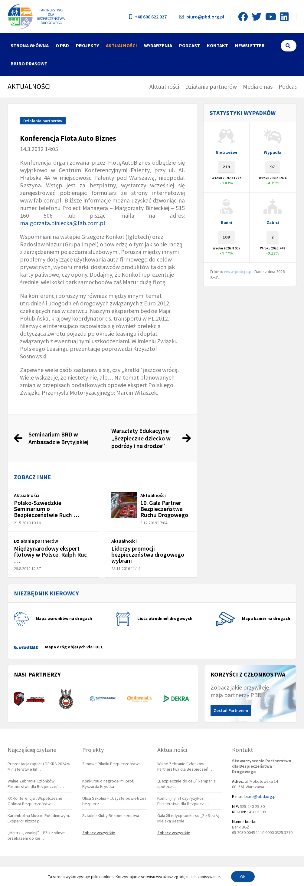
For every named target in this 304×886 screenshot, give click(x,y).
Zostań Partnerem (231, 710)
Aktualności (121, 45)
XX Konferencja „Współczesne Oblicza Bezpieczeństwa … (35, 800)
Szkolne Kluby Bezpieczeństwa (110, 815)
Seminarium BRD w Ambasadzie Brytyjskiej (58, 438)
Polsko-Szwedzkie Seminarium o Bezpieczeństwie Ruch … (46, 509)
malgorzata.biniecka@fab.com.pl (62, 223)
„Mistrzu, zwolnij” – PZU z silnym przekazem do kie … (37, 835)
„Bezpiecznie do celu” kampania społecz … (186, 783)
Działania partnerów (211, 86)
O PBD (62, 45)
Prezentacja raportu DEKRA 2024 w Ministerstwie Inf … (39, 766)
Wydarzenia (158, 45)
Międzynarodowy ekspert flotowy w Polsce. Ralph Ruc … (50, 554)
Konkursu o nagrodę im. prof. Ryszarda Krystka (108, 783)
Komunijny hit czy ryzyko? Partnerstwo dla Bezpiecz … (183, 800)
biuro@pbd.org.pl (201, 17)
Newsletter (250, 45)
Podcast (189, 45)
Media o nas (258, 86)
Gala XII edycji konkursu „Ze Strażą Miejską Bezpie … (188, 818)
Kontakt (217, 45)
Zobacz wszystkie (98, 832)
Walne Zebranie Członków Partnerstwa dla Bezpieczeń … (36, 783)
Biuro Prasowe (29, 64)
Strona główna (30, 45)
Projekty (87, 45)
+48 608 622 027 (148, 17)
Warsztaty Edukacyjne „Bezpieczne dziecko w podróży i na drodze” (141, 438)
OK (243, 876)
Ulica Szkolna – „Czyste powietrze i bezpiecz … (114, 800)
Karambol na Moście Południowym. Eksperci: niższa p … (39, 818)
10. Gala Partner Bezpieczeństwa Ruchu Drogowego (164, 509)
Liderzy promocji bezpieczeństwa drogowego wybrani (147, 554)
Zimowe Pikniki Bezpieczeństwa (111, 763)
